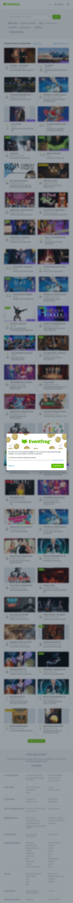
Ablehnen (11, 466)
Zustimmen (57, 466)
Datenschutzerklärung (58, 460)
